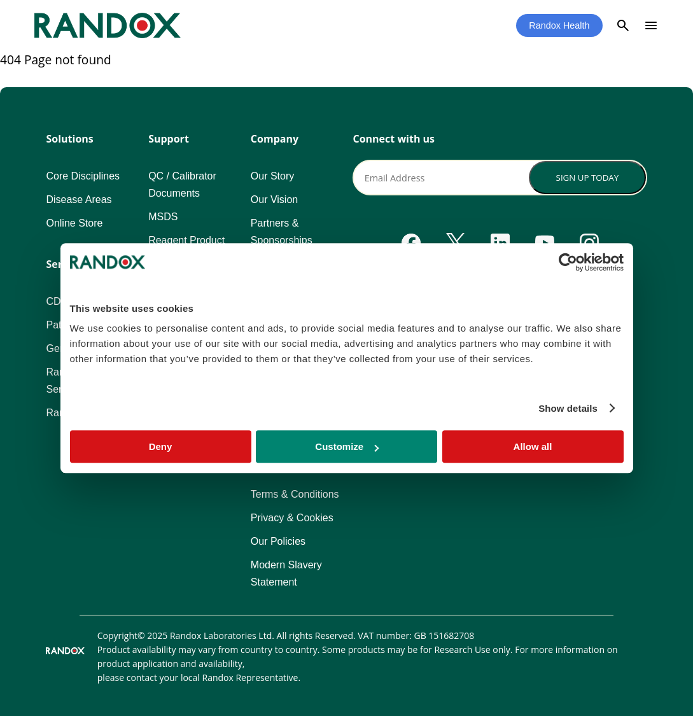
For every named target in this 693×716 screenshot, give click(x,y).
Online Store (74, 223)
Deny (160, 446)
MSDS (163, 216)
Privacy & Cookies (292, 517)
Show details (568, 408)
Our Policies (278, 541)
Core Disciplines (83, 176)
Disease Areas (78, 199)
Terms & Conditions (295, 494)
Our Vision (274, 199)
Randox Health (559, 25)
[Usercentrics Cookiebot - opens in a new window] (568, 262)
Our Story (272, 176)
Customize (347, 446)
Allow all (533, 446)
